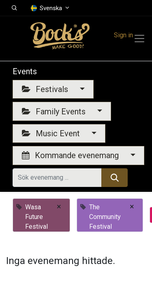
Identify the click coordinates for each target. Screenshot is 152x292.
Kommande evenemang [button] (71, 155)
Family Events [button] (55, 111)
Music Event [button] (52, 133)
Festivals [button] (46, 89)
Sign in (123, 35)
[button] (14, 8)
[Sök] (114, 177)
